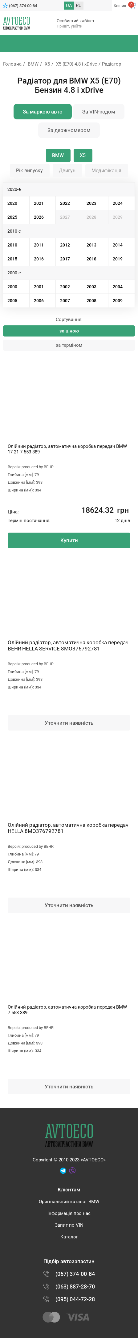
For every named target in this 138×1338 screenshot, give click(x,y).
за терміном (69, 345)
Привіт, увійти (70, 26)
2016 (39, 258)
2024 (118, 203)
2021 (39, 203)
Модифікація (106, 171)
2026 (39, 217)
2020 (12, 203)
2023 (91, 203)
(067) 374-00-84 (23, 5)
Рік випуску (29, 171)
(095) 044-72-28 (75, 1299)
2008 (91, 300)
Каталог (69, 1237)
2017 (65, 258)
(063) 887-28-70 (75, 1286)
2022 (65, 203)
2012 (65, 244)
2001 (39, 286)
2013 (91, 244)
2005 (12, 300)
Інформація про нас (69, 1213)
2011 (39, 244)
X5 (47, 64)
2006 (39, 300)
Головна (12, 64)
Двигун (67, 171)
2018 (91, 258)
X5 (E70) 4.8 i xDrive (76, 64)
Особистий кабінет (76, 20)
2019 (118, 258)
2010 (12, 244)
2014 (118, 244)
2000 (12, 286)
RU (79, 5)
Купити (69, 540)
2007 (65, 300)
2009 (118, 300)
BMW (33, 64)
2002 (65, 286)
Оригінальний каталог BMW (69, 1201)
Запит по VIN (69, 1225)
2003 (91, 286)
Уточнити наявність (69, 723)
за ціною (69, 331)
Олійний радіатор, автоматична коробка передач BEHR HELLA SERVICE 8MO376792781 (68, 645)
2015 (12, 258)
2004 (118, 286)
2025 (12, 217)
